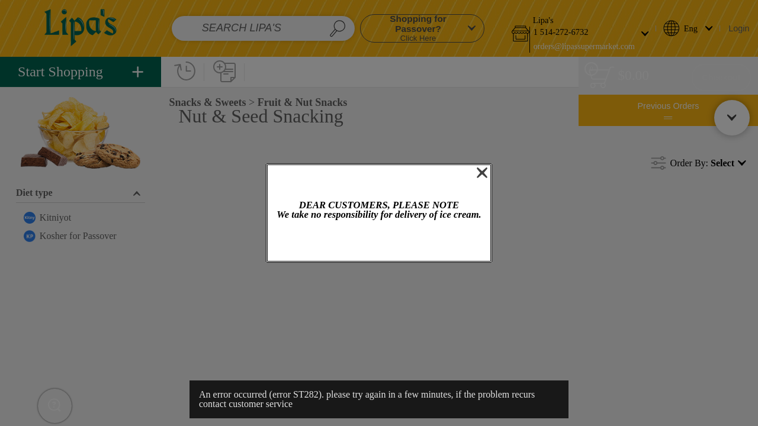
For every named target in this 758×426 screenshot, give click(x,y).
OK (379, 241)
